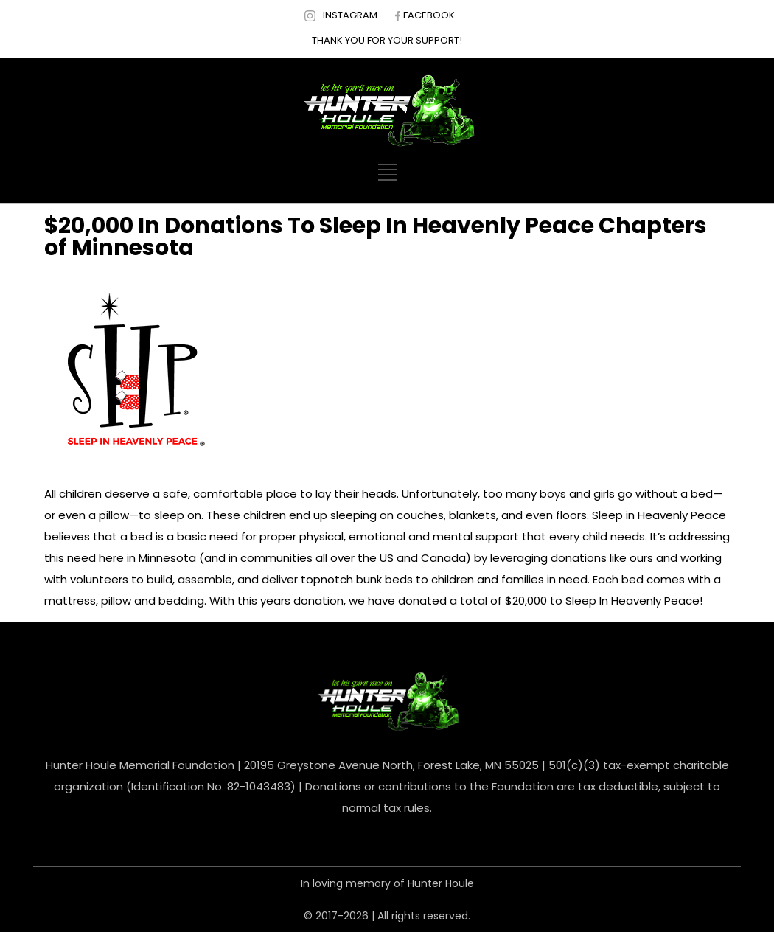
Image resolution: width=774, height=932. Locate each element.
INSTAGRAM (350, 15)
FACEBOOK (429, 15)
